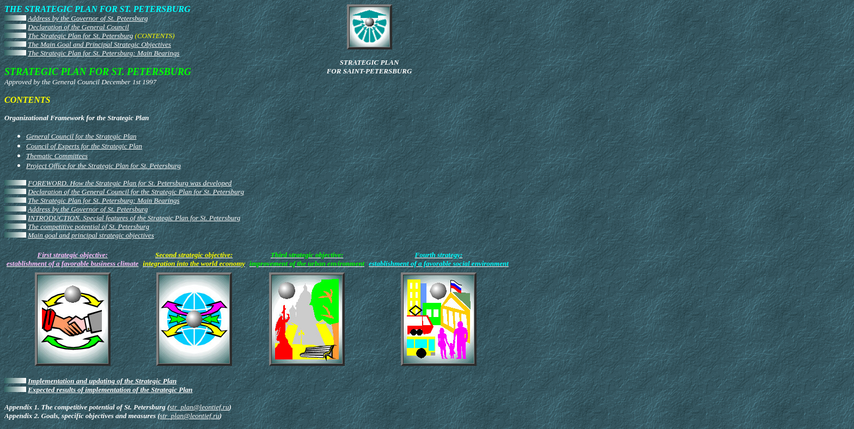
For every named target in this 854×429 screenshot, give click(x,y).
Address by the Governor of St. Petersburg (88, 18)
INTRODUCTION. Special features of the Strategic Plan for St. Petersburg (134, 218)
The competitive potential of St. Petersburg (88, 226)
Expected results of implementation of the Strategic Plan (110, 390)
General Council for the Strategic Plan (81, 136)
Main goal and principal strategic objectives (91, 235)
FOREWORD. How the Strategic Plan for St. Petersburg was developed (129, 183)
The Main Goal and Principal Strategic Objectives (99, 44)
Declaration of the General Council (78, 27)
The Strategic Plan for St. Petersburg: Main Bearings (103, 53)
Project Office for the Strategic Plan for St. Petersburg (103, 165)
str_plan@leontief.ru (199, 407)
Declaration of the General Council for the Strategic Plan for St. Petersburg (136, 192)
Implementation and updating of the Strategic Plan (102, 381)
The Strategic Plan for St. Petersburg (80, 36)
